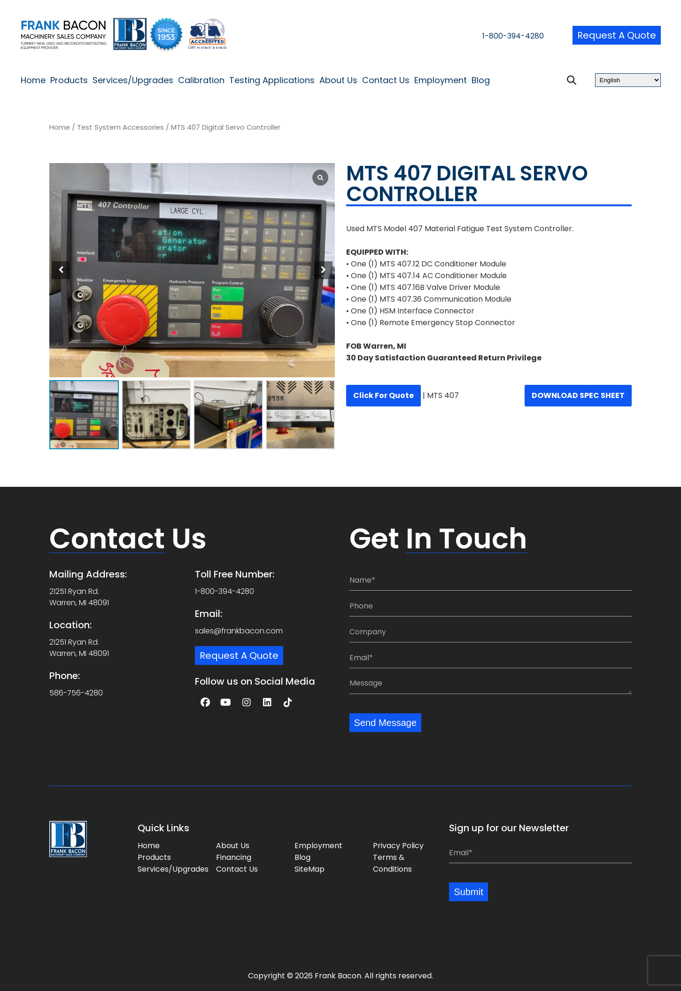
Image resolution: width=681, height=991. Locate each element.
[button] (324, 270)
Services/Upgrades (133, 80)
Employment (440, 80)
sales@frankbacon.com (239, 630)
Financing (233, 857)
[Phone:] (490, 605)
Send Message (385, 723)
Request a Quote (616, 35)
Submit (468, 892)
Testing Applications (272, 80)
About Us (338, 80)
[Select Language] (628, 80)
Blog (481, 80)
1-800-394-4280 (513, 36)
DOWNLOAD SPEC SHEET (578, 395)
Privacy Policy (398, 845)
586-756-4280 (76, 692)
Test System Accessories (120, 127)
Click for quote (383, 395)
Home (33, 80)
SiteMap (309, 869)
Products (69, 80)
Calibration (201, 80)
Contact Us (386, 80)
